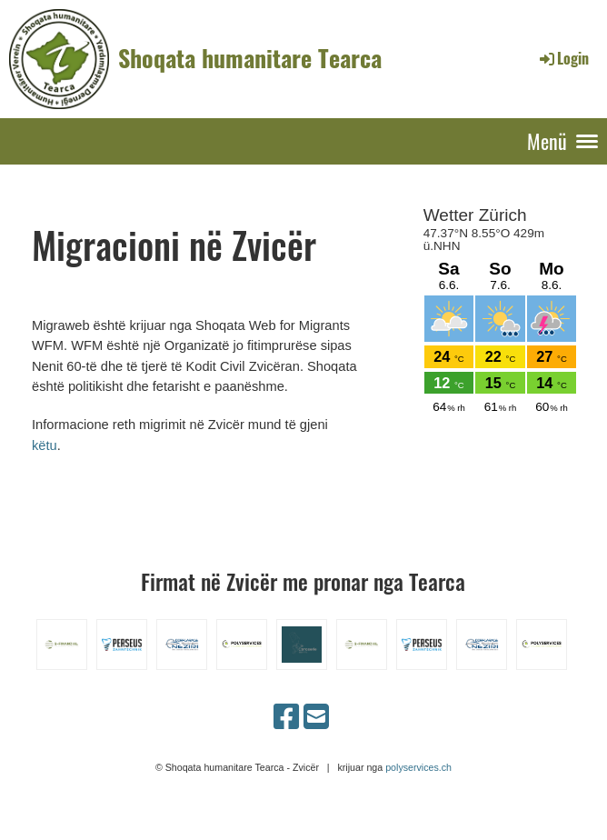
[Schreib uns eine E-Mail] (316, 717)
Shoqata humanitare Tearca (250, 58)
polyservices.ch (418, 767)
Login (563, 58)
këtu (44, 445)
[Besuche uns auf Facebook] (286, 717)
